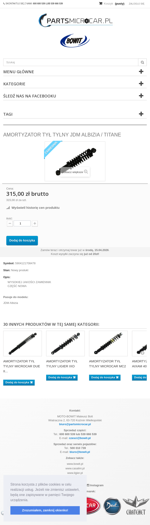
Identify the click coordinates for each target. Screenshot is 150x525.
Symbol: (8, 263)
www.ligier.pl (75, 473)
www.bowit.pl (75, 463)
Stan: (6, 270)
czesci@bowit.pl (80, 438)
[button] (30, 500)
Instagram (95, 485)
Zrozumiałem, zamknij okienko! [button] (45, 510)
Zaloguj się (136, 3)
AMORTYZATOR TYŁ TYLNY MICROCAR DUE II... (21, 366)
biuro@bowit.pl (80, 452)
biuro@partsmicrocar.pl (75, 424)
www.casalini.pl (75, 468)
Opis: (6, 277)
